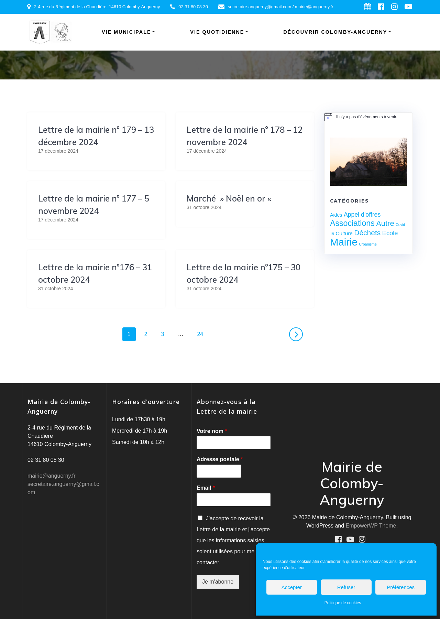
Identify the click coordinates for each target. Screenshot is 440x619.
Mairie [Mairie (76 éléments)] (344, 242)
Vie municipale (126, 32)
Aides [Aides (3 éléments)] (336, 215)
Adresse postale (220, 459)
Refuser (346, 587)
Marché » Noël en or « (230, 198)
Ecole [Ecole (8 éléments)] (390, 233)
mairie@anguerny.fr (52, 476)
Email (206, 488)
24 (202, 333)
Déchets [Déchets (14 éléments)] (367, 233)
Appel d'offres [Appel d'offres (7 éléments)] (362, 214)
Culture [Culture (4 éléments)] (344, 233)
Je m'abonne (217, 582)
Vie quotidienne (217, 32)
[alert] (368, 117)
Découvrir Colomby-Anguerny (335, 32)
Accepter (292, 587)
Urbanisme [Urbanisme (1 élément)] (368, 244)
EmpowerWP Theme (370, 526)
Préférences (401, 587)
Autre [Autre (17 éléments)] (385, 223)
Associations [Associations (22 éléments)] (352, 223)
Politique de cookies (342, 602)
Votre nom (212, 431)
